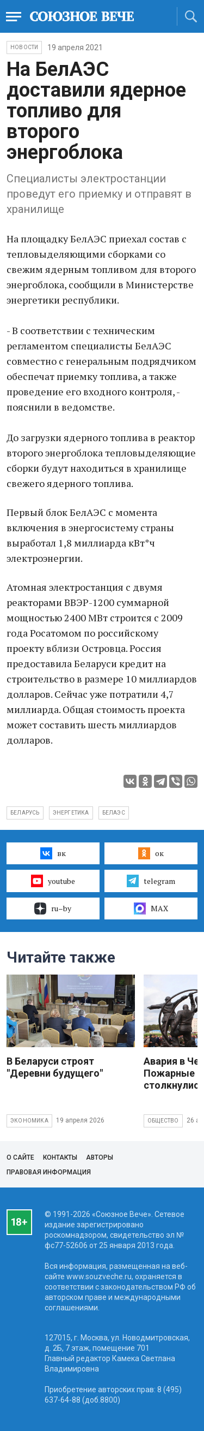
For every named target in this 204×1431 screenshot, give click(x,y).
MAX (151, 908)
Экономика (29, 1121)
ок (151, 853)
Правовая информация (49, 1172)
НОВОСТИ (24, 47)
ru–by (52, 908)
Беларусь (25, 813)
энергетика (71, 813)
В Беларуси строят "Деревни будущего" (55, 1067)
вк (53, 853)
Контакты (60, 1157)
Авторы (99, 1157)
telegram (151, 881)
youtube (53, 881)
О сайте (20, 1157)
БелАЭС (113, 813)
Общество (163, 1121)
